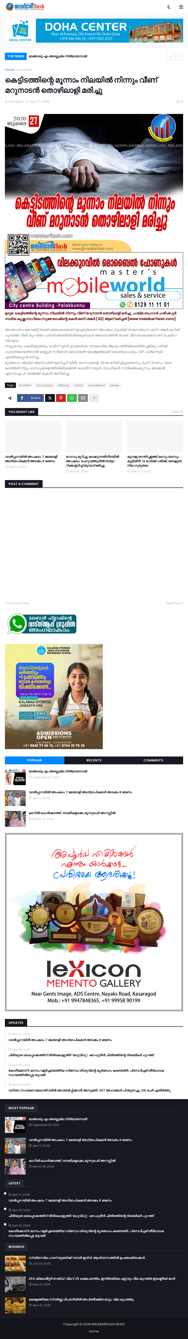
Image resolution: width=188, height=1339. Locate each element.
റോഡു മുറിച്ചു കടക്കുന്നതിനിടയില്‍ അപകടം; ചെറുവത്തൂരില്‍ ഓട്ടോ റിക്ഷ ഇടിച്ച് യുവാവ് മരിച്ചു (92, 461)
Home (10, 69)
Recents (94, 760)
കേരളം (114, 385)
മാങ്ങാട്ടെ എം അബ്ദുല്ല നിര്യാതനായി (58, 56)
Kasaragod (44, 385)
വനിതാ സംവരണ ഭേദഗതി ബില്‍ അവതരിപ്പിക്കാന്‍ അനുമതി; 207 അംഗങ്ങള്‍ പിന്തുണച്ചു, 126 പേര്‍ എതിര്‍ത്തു (89, 1090)
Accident (25, 69)
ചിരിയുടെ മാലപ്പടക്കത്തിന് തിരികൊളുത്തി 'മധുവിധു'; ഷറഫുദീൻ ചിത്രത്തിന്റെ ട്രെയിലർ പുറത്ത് (81, 1055)
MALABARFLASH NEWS (108, 1324)
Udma (78, 385)
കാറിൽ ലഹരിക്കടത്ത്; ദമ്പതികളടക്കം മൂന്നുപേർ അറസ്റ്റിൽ (72, 813)
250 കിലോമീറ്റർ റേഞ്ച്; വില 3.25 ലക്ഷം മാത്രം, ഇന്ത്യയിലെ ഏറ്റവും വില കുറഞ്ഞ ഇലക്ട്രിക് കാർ (102, 1279)
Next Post (173, 603)
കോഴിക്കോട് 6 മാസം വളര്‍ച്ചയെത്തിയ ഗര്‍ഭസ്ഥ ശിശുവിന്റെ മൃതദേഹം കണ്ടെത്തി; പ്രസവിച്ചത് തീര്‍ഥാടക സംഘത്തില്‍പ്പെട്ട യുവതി (86, 1072)
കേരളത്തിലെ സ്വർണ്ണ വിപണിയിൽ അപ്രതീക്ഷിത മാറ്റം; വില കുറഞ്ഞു (81, 1299)
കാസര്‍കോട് (96, 385)
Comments (153, 760)
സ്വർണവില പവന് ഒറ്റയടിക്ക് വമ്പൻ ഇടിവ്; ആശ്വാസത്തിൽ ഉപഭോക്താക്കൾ (87, 1258)
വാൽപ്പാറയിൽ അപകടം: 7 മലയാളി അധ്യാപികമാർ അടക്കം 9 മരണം (31, 459)
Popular (34, 760)
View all (177, 411)
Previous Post (18, 603)
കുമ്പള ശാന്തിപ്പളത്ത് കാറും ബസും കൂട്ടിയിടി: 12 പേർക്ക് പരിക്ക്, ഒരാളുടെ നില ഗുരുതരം (154, 461)
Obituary (63, 385)
